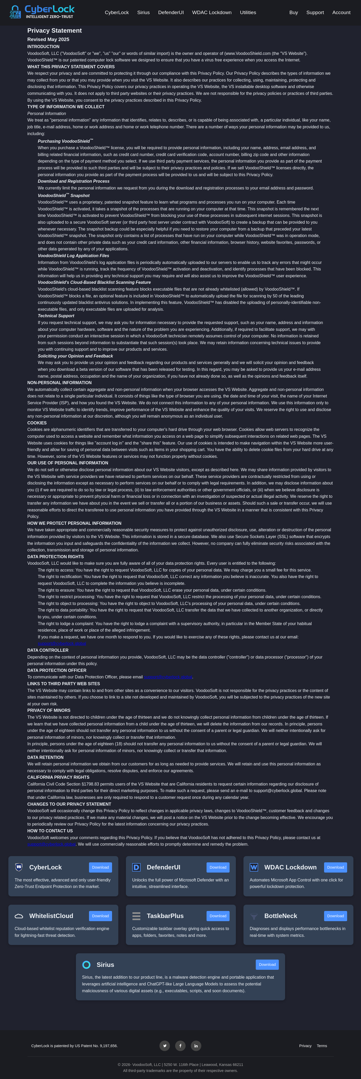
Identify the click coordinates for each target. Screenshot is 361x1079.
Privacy (305, 1046)
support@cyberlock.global (62, 643)
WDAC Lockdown (211, 12)
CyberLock (117, 12)
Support (315, 12)
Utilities (248, 12)
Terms (322, 1046)
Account (341, 12)
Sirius (143, 12)
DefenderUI (171, 12)
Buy (293, 12)
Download (100, 867)
